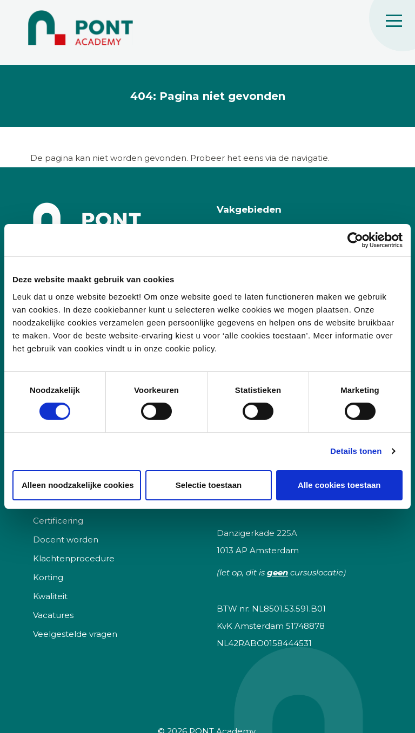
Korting (48, 577)
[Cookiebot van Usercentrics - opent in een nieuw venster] (355, 240)
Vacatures (53, 615)
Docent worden (65, 539)
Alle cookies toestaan (339, 485)
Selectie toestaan (209, 485)
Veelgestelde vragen (75, 634)
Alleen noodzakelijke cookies (78, 485)
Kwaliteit (50, 596)
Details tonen (355, 451)
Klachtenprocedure (74, 558)
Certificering (58, 520)
